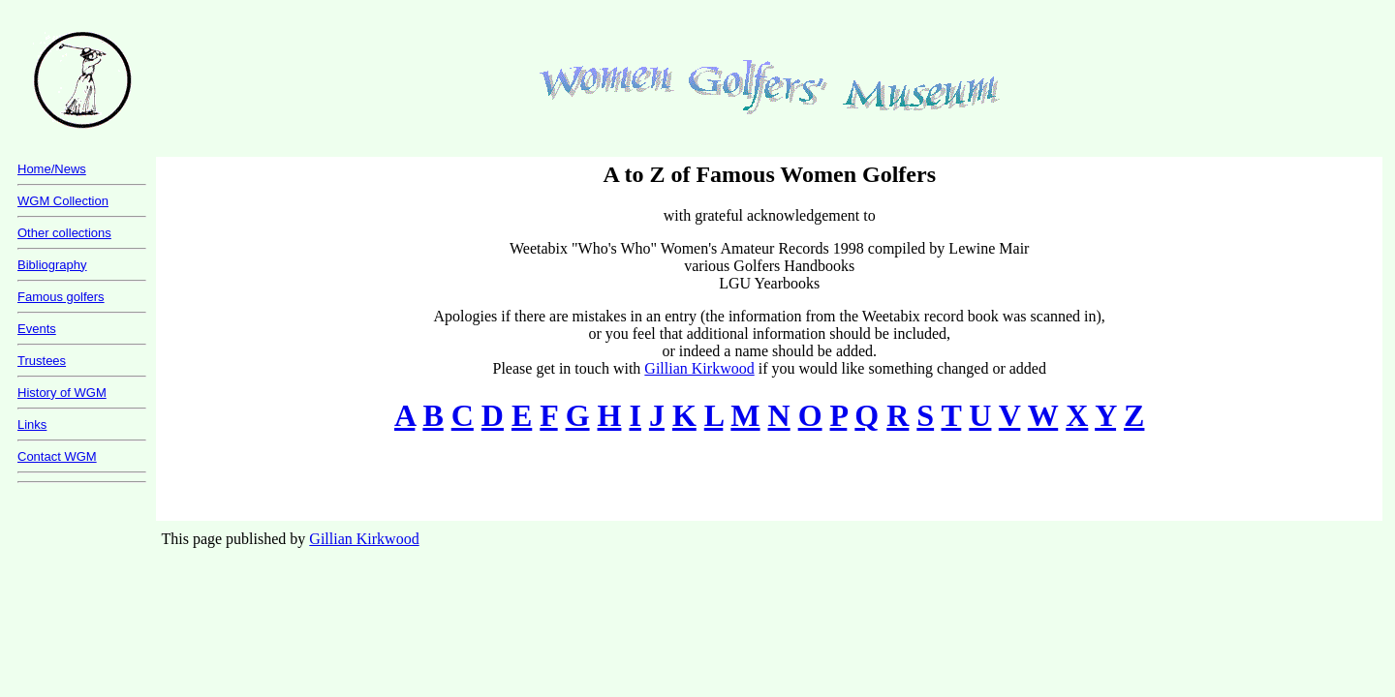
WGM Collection (62, 201)
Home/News (51, 169)
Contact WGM (57, 456)
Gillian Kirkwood (699, 368)
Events (36, 328)
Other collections (64, 233)
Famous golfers (61, 296)
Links (31, 424)
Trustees (41, 360)
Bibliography (52, 265)
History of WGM (62, 392)
